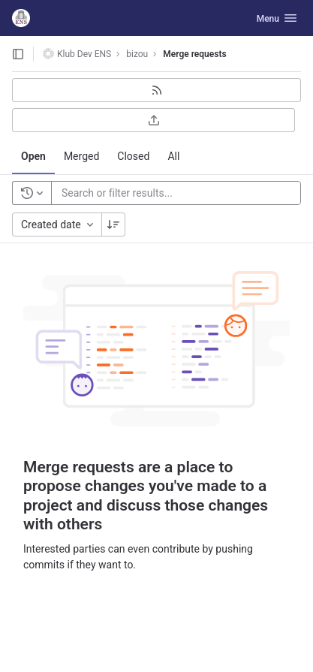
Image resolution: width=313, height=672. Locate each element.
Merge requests (194, 54)
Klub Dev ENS (77, 53)
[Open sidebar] (18, 54)
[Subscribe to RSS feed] (156, 90)
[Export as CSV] (153, 120)
